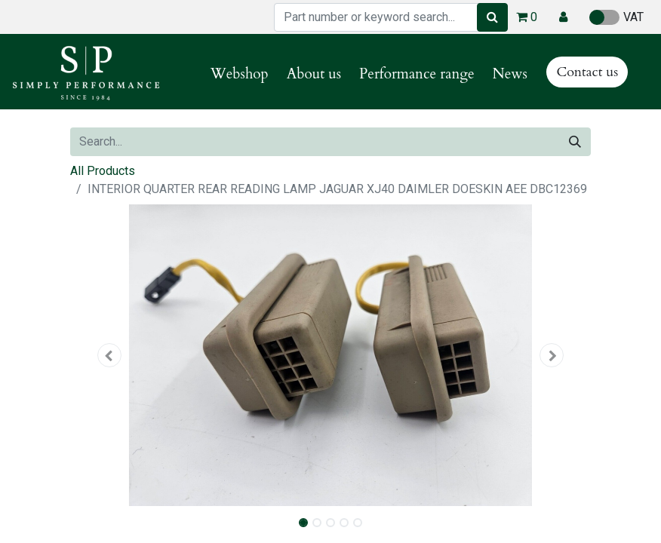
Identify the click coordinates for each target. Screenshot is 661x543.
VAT (616, 17)
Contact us (587, 72)
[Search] (492, 17)
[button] (563, 17)
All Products (102, 171)
